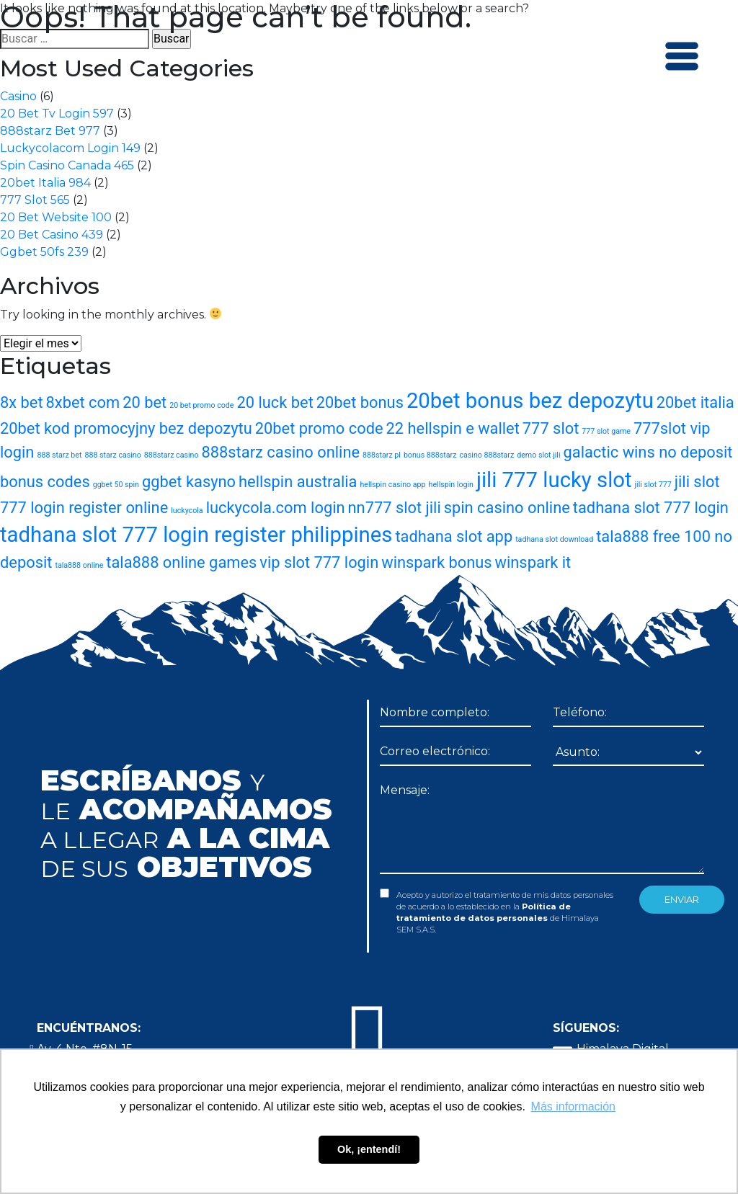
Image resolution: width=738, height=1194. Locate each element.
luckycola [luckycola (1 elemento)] (187, 510)
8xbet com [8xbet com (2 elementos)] (83, 402)
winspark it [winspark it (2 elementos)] (533, 562)
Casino (18, 96)
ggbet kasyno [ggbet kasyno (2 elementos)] (189, 482)
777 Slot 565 (35, 200)
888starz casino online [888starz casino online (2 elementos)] (280, 452)
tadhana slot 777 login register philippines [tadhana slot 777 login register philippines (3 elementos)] (196, 534)
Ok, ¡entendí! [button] (369, 1149)
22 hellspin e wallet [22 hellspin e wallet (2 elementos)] (453, 428)
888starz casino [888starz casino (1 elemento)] (171, 455)
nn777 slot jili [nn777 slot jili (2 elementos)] (394, 508)
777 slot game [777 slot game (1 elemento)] (606, 431)
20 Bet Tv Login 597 (57, 113)
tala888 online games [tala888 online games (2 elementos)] (181, 562)
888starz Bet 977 (50, 131)
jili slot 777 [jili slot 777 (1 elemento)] (653, 484)
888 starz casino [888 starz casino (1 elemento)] (112, 455)
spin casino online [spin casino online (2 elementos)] (507, 508)
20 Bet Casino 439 (51, 234)
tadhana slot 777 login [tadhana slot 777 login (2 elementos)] (651, 508)
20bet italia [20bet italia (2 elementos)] (695, 402)
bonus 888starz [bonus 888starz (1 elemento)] (430, 455)
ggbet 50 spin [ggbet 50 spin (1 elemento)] (116, 484)
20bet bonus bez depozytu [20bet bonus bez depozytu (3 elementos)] (530, 400)
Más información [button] (573, 1106)
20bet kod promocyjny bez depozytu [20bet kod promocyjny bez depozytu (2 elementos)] (126, 428)
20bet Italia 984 (45, 183)
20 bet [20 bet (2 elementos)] (144, 402)
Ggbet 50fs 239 (44, 252)
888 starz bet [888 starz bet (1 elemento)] (59, 455)
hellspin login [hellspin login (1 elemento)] (451, 484)
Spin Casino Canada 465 (67, 165)
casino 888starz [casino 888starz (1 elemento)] (486, 455)
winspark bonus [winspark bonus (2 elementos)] (436, 562)
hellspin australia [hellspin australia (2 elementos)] (298, 482)
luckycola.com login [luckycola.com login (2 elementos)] (275, 508)
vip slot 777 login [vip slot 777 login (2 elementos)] (318, 562)
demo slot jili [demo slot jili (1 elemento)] (538, 455)
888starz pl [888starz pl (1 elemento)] (382, 455)
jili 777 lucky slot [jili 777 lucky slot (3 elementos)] (554, 480)
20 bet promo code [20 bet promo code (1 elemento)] (201, 405)
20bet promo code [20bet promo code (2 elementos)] (319, 428)
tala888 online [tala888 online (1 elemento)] (79, 565)
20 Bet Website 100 (56, 217)
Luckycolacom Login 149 (70, 148)
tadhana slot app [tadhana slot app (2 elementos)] (453, 536)
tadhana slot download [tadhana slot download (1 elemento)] (554, 539)
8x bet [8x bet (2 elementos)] (21, 402)
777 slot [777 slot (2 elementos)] (551, 428)
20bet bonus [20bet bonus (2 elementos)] (360, 402)
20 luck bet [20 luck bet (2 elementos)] (274, 402)
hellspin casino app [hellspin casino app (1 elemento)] (392, 484)
